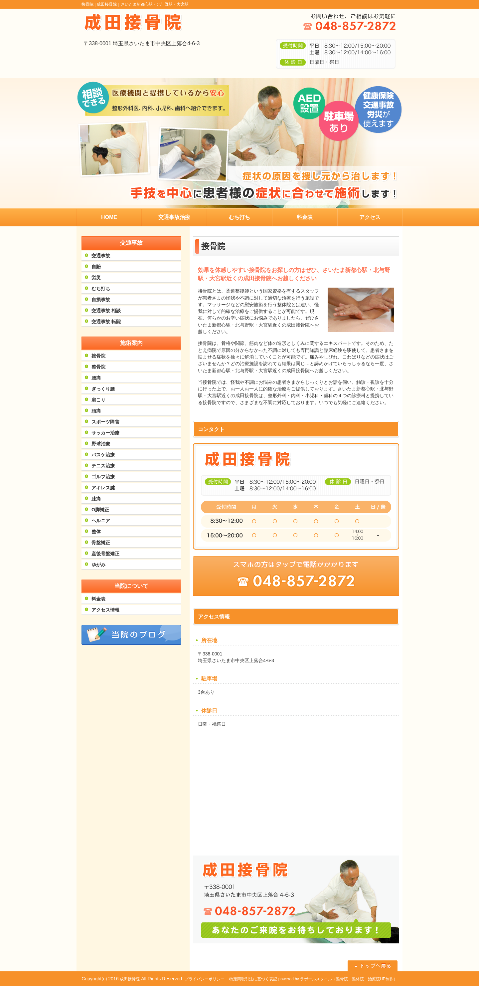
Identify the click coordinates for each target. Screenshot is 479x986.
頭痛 (96, 410)
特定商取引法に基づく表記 (253, 979)
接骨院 (98, 356)
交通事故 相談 (106, 310)
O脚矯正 (100, 509)
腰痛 (96, 377)
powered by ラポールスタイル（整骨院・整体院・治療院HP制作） (338, 979)
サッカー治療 (105, 432)
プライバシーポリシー (205, 979)
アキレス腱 (103, 487)
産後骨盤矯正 (105, 553)
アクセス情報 (105, 610)
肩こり (98, 399)
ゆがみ (98, 564)
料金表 (98, 599)
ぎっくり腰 (103, 388)
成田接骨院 (130, 979)
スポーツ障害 (105, 421)
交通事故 (100, 255)
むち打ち (100, 288)
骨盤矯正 (100, 542)
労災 (96, 277)
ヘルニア (100, 520)
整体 (96, 531)
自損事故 (100, 299)
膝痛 (96, 498)
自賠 (96, 266)
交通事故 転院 (106, 321)
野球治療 (100, 443)
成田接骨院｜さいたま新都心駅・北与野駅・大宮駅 (143, 4)
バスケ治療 (103, 454)
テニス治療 (103, 465)
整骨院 (98, 367)
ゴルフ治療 (103, 476)
